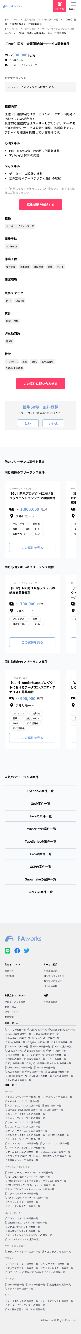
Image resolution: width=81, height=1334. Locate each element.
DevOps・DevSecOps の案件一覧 (23, 1109)
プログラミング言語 (15, 1001)
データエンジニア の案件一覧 (21, 1300)
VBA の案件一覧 (14, 1071)
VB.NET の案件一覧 (40, 1075)
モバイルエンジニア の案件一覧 (22, 1097)
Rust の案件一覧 (62, 1046)
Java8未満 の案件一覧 (46, 1033)
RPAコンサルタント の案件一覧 (22, 1230)
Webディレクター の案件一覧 (21, 1201)
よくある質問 (51, 985)
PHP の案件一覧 (56, 1050)
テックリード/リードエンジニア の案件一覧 (29, 1172)
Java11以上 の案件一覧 (45, 1038)
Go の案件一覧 (14, 1050)
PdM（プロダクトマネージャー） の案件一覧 (29, 1189)
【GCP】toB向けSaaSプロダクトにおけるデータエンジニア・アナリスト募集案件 (32, 687)
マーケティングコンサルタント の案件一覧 (28, 1235)
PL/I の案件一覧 (63, 1075)
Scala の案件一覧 (34, 1050)
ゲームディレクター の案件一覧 (22, 1206)
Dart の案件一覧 (56, 1054)
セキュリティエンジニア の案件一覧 (25, 1118)
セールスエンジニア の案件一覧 (22, 1139)
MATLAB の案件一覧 (16, 1046)
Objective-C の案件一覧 (18, 1067)
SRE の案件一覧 (51, 1105)
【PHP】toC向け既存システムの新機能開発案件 (32, 590)
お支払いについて (53, 980)
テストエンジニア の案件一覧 (21, 1143)
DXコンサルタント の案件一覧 (22, 1239)
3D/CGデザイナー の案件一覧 (21, 1268)
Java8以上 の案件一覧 (18, 1038)
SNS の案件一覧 (35, 1284)
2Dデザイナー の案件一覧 (54, 1263)
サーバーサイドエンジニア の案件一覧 (26, 1130)
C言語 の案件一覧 (15, 1059)
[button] (40, 1023)
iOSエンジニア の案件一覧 (57, 1097)
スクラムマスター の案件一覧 (21, 1193)
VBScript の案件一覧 (57, 1071)
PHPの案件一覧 (50, 19)
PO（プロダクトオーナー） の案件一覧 (26, 1197)
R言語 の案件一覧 (61, 1042)
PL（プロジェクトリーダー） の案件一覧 (27, 1176)
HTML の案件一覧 (15, 1029)
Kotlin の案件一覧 (44, 1067)
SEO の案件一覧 (14, 1284)
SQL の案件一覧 (14, 1063)
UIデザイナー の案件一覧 (19, 1272)
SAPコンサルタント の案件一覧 (22, 1226)
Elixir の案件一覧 (40, 1046)
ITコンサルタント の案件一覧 (21, 1218)
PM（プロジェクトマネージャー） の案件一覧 (30, 1185)
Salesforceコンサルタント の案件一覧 (26, 1222)
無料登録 (59, 8)
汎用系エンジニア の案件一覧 (21, 1160)
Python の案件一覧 (38, 1042)
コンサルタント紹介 (54, 975)
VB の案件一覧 (34, 1071)
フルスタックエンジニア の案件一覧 (25, 1134)
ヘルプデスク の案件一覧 (56, 1251)
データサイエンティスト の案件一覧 (25, 1305)
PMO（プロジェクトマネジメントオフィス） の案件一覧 (35, 1180)
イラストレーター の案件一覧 (21, 1263)
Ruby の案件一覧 (15, 1042)
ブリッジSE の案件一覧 (18, 1156)
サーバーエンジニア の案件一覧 (22, 1122)
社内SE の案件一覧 (58, 1134)
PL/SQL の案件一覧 (37, 1063)
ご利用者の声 (51, 1001)
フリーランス (11, 1011)
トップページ (11, 19)
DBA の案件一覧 (53, 1109)
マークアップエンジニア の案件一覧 (25, 1147)
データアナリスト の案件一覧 (56, 1300)
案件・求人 (10, 1006)
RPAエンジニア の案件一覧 (55, 1151)
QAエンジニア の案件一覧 (54, 1143)
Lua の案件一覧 (35, 1054)
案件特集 (9, 1016)
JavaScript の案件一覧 (61, 1029)
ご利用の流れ (51, 970)
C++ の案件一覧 (56, 1059)
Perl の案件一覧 (14, 1054)
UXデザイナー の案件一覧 (50, 1272)
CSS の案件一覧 (37, 1029)
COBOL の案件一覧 (16, 1075)
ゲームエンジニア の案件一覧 (21, 1151)
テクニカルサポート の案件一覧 (22, 1251)
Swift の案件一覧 (60, 1063)
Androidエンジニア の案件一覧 (22, 1101)
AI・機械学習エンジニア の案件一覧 (25, 1309)
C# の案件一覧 (36, 1059)
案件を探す (30, 19)
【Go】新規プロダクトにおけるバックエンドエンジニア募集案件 (32, 495)
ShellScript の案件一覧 (18, 1080)
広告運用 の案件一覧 (59, 1284)
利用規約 (9, 975)
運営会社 (9, 970)
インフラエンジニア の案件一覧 (22, 1105)
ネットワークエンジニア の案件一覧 (25, 1113)
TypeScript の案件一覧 (18, 1033)
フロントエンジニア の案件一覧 (22, 1126)
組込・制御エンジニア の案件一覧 (52, 1156)
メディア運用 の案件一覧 (19, 1288)
